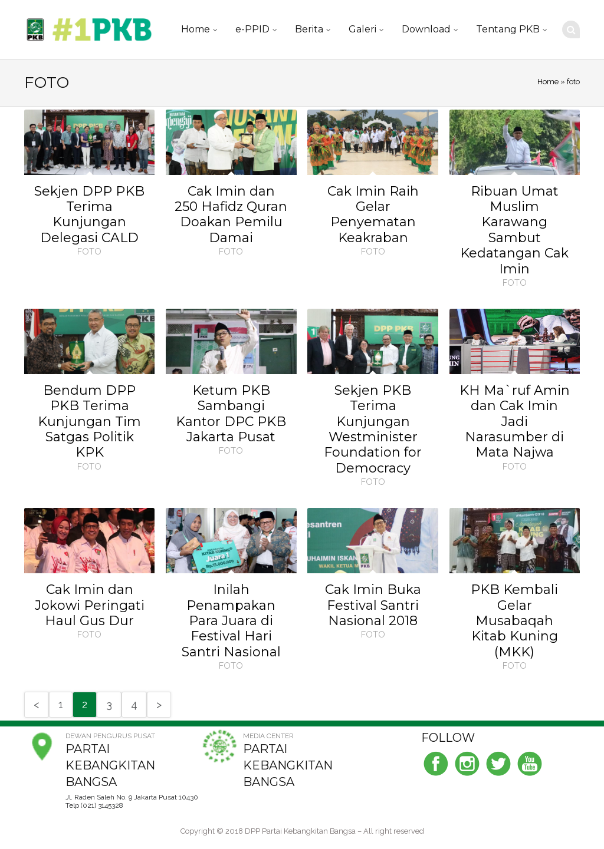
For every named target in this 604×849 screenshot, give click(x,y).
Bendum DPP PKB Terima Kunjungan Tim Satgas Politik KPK (89, 421)
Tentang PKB (508, 29)
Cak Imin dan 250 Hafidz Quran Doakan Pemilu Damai (231, 214)
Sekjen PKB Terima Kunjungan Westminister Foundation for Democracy (373, 429)
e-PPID (252, 29)
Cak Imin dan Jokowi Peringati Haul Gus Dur (90, 605)
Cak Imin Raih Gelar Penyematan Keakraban (373, 214)
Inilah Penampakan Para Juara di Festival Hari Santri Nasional (231, 621)
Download (426, 29)
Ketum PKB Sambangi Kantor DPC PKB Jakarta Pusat (231, 413)
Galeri (362, 29)
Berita (309, 29)
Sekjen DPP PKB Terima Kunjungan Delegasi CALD (89, 214)
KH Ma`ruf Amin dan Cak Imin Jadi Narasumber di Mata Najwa (514, 421)
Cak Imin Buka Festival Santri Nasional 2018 (373, 605)
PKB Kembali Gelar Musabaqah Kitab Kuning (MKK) (514, 621)
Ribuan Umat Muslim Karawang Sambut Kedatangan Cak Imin (514, 230)
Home (195, 29)
